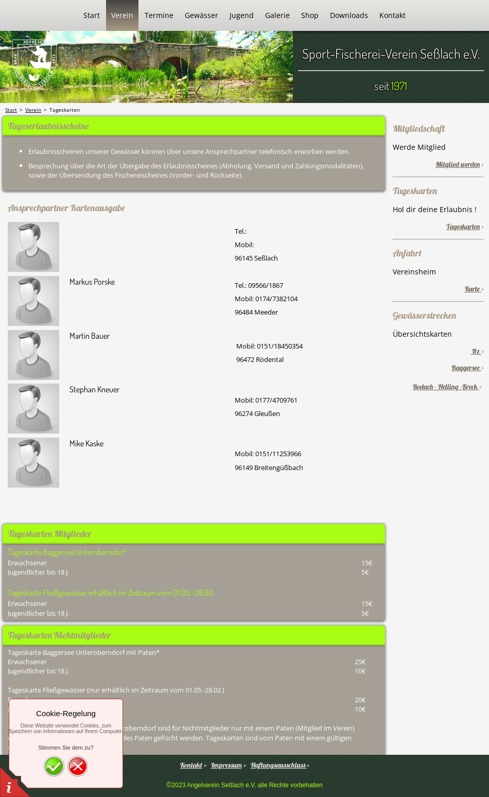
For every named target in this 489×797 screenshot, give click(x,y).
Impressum (226, 765)
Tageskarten (463, 226)
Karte (473, 288)
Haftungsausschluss (279, 765)
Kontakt (191, 765)
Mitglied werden (457, 164)
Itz (475, 351)
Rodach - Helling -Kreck (446, 386)
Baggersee (466, 367)
